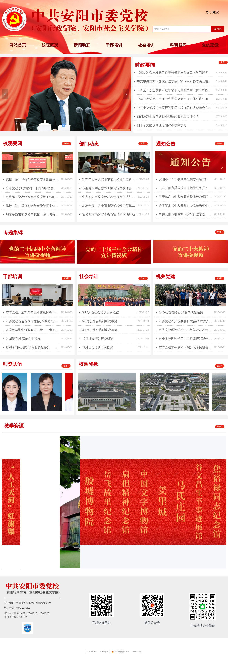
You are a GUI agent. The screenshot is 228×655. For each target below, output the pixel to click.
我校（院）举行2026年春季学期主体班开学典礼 (32, 179)
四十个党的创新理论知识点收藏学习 (161, 125)
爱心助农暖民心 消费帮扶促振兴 (181, 312)
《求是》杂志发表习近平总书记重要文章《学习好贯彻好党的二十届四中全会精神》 (175, 72)
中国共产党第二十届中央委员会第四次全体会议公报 (172, 99)
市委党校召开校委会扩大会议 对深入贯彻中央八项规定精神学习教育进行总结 (185, 321)
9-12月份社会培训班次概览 (100, 312)
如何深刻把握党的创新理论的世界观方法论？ (168, 116)
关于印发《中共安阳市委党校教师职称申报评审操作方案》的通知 (185, 196)
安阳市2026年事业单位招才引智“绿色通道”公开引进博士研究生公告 (185, 179)
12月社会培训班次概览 (97, 338)
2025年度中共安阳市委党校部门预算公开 (109, 205)
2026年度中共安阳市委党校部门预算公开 (109, 179)
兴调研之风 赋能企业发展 (23, 338)
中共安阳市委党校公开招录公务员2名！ (185, 188)
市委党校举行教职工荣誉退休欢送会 (107, 188)
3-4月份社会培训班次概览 (99, 330)
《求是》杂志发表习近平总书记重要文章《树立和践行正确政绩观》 (175, 90)
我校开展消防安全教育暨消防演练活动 (108, 214)
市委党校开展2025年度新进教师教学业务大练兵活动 (32, 312)
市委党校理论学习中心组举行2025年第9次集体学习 (185, 330)
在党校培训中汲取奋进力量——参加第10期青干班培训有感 (32, 330)
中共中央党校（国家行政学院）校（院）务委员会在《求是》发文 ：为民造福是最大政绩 (175, 81)
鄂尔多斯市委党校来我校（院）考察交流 (32, 214)
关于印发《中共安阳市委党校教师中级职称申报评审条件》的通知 (185, 205)
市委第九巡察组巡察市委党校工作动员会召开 (32, 197)
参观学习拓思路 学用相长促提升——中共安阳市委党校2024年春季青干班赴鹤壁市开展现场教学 (32, 347)
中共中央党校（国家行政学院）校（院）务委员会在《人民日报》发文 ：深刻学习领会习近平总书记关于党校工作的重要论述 (175, 107)
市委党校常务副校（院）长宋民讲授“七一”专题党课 (185, 347)
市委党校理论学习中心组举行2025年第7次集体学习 (185, 338)
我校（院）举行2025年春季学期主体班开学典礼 (32, 205)
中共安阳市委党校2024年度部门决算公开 (109, 197)
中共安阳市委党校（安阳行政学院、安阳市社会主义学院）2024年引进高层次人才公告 (185, 214)
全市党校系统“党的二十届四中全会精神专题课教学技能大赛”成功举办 (32, 188)
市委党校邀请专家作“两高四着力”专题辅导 (32, 321)
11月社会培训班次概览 (97, 347)
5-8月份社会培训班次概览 (99, 321)
